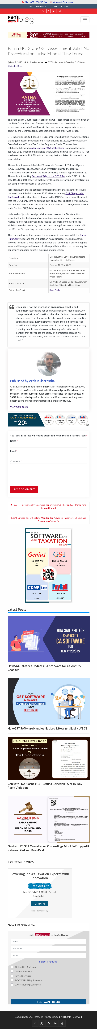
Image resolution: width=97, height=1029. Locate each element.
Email (13, 451)
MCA (56, 6)
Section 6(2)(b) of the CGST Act (48, 176)
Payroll (64, 6)
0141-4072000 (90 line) (34, 2)
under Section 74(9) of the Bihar (47, 147)
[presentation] (29, 993)
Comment (16, 461)
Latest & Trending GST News (71, 62)
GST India (52, 62)
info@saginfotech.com (61, 2)
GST (32, 6)
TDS (50, 6)
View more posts (19, 406)
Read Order (55, 290)
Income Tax (41, 6)
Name (14, 440)
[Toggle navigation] (84, 19)
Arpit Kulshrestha (35, 62)
